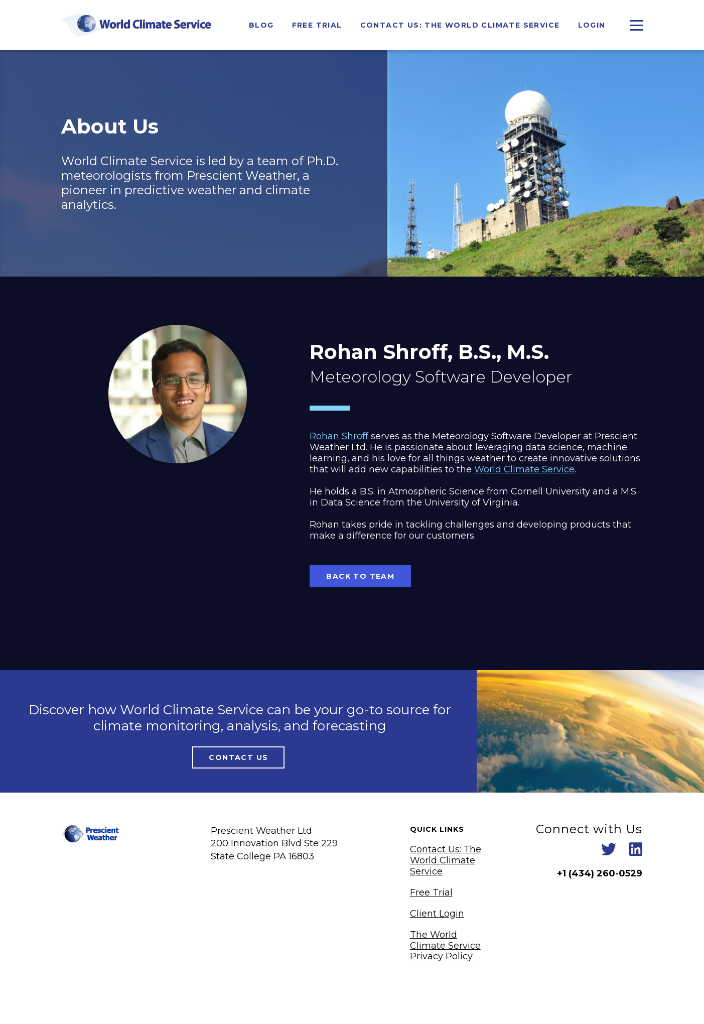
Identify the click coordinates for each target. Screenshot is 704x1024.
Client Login (437, 913)
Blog (261, 25)
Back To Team (360, 576)
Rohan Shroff (339, 436)
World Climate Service (524, 469)
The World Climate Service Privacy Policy (445, 945)
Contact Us (238, 757)
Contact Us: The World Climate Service (460, 25)
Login (592, 25)
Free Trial (317, 25)
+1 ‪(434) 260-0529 (599, 873)
